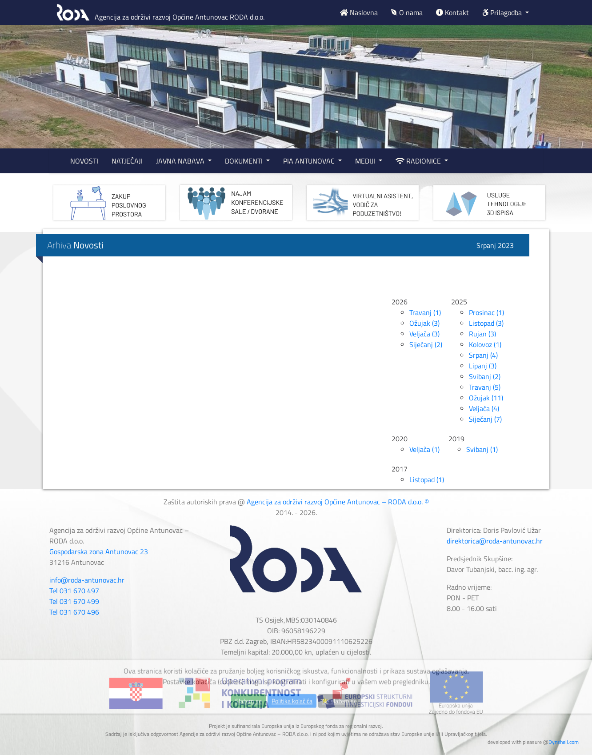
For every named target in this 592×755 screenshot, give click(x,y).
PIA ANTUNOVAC (309, 161)
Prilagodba (503, 12)
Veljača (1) (424, 449)
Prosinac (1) (486, 312)
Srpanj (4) (483, 355)
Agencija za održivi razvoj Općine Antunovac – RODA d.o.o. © (338, 501)
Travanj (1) (425, 312)
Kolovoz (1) (485, 344)
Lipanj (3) (482, 365)
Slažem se (248, 721)
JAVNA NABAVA (181, 161)
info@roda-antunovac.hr (86, 580)
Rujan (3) (482, 333)
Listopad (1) (426, 479)
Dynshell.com (563, 742)
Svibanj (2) (484, 376)
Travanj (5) (484, 387)
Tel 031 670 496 (74, 612)
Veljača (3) (424, 333)
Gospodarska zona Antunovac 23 (98, 551)
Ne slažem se (339, 721)
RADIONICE (419, 161)
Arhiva (75, 245)
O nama (407, 12)
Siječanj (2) (425, 344)
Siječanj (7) (485, 419)
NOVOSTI (84, 161)
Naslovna (359, 12)
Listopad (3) (486, 323)
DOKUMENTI (244, 161)
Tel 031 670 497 (74, 590)
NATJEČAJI (127, 161)
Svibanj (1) (482, 449)
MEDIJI (366, 161)
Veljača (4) (484, 408)
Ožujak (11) (486, 397)
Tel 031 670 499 (74, 601)
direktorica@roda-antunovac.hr (495, 540)
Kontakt (452, 12)
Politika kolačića (292, 721)
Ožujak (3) (424, 323)
